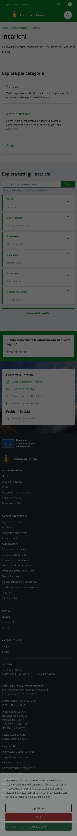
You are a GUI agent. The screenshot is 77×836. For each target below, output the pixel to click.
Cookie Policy (9, 779)
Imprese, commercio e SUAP (18, 571)
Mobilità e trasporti (12, 576)
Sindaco (11, 199)
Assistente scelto (17, 292)
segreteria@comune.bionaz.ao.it (27, 686)
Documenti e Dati (12, 503)
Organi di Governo (12, 482)
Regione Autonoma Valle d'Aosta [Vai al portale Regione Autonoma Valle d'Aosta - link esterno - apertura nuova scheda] (18, 4)
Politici (5, 487)
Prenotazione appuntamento (18, 752)
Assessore (13, 236)
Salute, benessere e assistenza (19, 582)
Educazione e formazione (16, 560)
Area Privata (9, 808)
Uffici (5, 476)
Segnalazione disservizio (15, 757)
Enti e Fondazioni (11, 498)
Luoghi (5, 646)
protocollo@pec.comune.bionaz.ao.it (28, 690)
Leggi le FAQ (9, 746)
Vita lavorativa (10, 598)
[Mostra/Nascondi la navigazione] (7, 15)
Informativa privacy (13, 773)
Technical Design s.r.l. (25, 827)
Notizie (6, 617)
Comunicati (8, 622)
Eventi (5, 651)
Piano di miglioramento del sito (19, 795)
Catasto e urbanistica (14, 549)
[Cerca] (68, 15)
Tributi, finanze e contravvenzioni (20, 587)
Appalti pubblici (10, 538)
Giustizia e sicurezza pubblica (18, 565)
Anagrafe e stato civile (14, 533)
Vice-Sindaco (14, 218)
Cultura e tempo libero (14, 554)
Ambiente (7, 527)
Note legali (8, 784)
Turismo (6, 592)
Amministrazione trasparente (18, 768)
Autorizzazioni (10, 544)
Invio (68, 184)
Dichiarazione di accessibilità (18, 790)
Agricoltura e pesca (12, 522)
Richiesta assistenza (13, 762)
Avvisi (5, 627)
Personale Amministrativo (16, 492)
